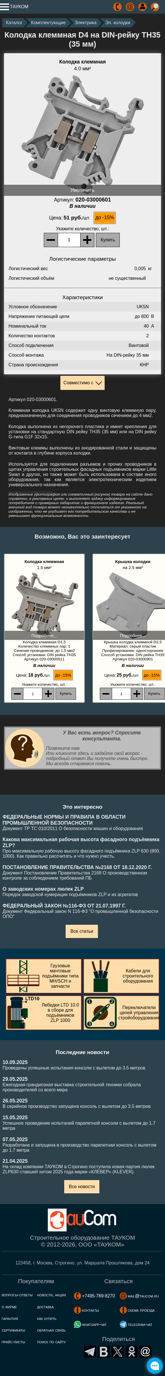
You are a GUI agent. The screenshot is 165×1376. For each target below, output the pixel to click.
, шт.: (82, 228)
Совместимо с (78, 382)
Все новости (82, 1186)
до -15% (104, 217)
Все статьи (81, 931)
